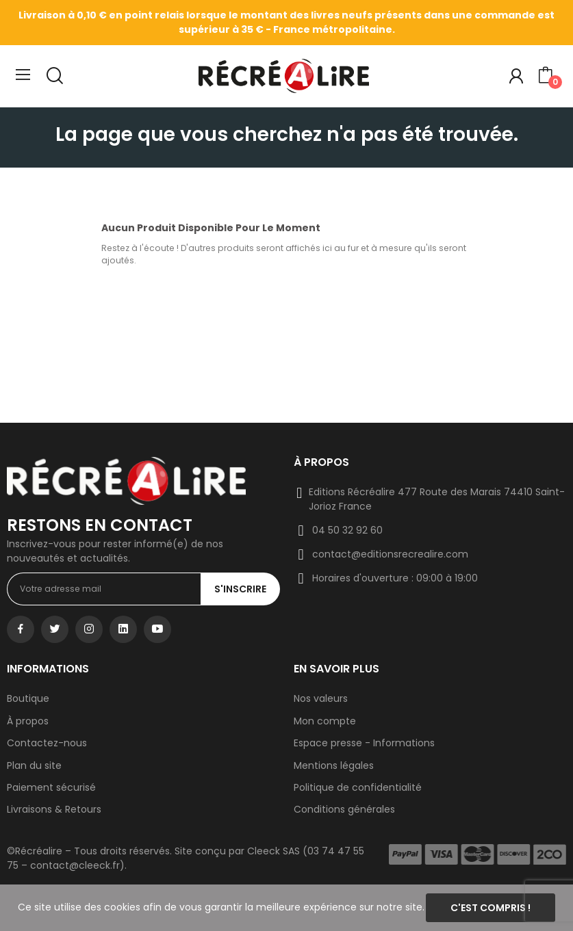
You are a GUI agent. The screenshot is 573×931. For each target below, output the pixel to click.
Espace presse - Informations (364, 743)
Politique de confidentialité (358, 787)
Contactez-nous (47, 743)
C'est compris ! (490, 908)
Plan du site (34, 765)
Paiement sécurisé (51, 787)
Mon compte (325, 721)
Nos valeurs (321, 698)
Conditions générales (344, 809)
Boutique (28, 698)
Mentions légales (334, 765)
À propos (28, 721)
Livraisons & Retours (54, 809)
